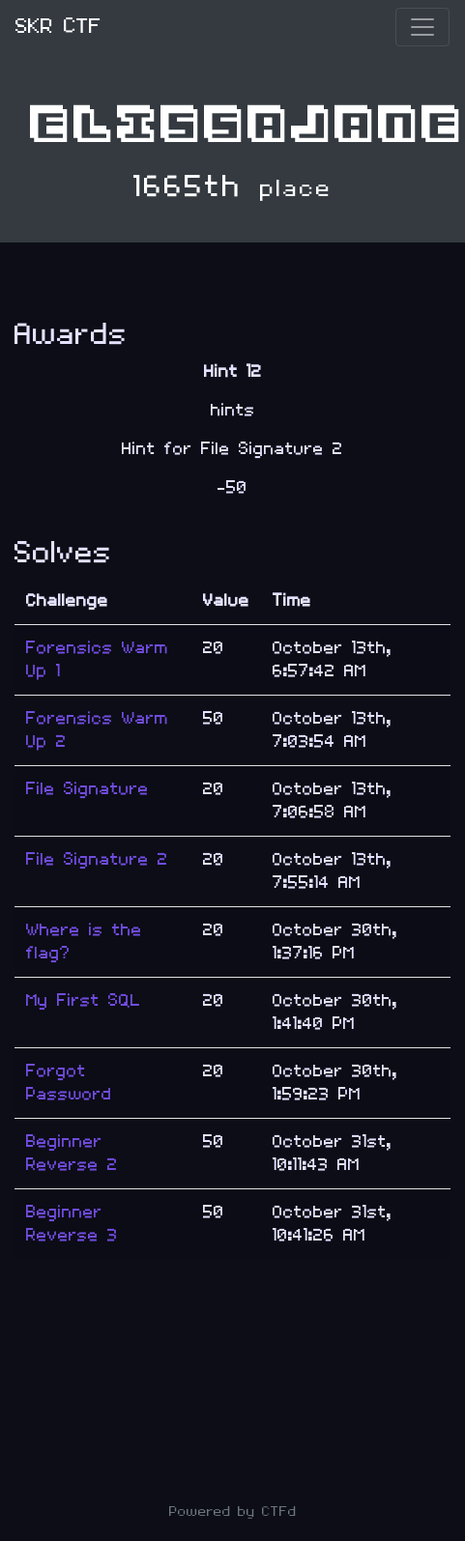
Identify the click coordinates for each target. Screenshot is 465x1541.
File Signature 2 (97, 859)
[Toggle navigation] (422, 27)
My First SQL (83, 1000)
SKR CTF (58, 26)
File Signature (87, 789)
